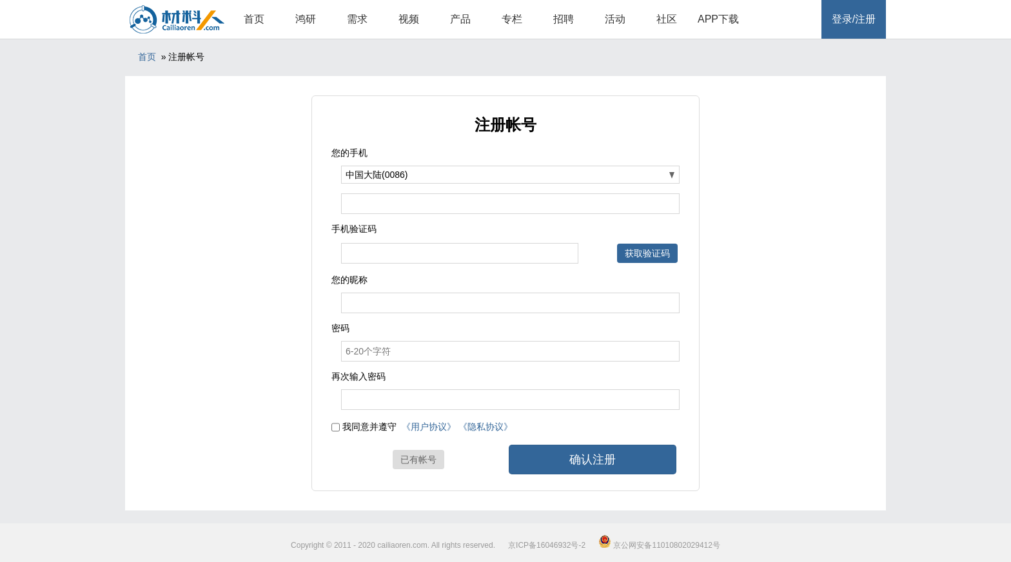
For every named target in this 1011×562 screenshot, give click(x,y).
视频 (408, 19)
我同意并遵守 (369, 427)
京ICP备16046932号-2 (546, 545)
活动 (615, 19)
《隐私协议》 (485, 427)
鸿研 (305, 19)
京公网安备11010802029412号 (659, 545)
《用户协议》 (429, 427)
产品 (460, 19)
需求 (357, 19)
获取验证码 (647, 253)
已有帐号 (418, 459)
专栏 (512, 19)
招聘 (563, 19)
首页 (254, 19)
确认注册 (592, 459)
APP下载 (718, 19)
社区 (666, 19)
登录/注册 (854, 19)
